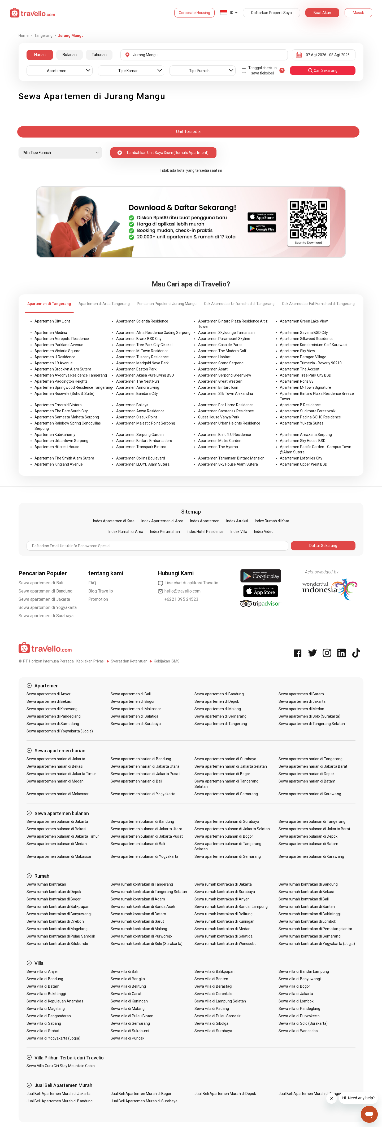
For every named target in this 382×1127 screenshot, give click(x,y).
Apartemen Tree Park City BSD (305, 375)
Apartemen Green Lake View (304, 321)
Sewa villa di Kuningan (129, 1001)
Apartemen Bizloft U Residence (224, 434)
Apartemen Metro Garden (219, 441)
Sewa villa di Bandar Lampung (304, 971)
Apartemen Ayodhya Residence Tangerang (70, 375)
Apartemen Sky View (297, 351)
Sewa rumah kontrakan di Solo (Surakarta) (147, 944)
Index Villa (239, 531)
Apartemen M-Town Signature (305, 387)
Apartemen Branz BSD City (139, 339)
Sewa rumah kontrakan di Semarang (310, 936)
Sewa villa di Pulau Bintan (132, 1016)
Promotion (98, 599)
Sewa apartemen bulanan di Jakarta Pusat (147, 836)
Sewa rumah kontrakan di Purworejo (141, 936)
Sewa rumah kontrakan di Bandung (308, 884)
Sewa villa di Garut (126, 994)
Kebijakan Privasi (90, 661)
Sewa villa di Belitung (128, 986)
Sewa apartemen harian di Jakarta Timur (61, 774)
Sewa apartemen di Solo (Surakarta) (309, 716)
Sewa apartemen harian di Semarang (226, 794)
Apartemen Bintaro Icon (218, 387)
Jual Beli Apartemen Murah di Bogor (141, 1093)
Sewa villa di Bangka (128, 979)
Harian (40, 54)
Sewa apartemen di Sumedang (53, 724)
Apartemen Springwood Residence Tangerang (73, 387)
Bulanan (69, 54)
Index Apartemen (204, 521)
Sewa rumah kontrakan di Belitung (223, 914)
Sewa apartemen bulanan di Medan (57, 844)
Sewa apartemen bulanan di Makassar (59, 856)
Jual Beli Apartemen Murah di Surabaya (144, 1101)
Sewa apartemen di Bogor (133, 701)
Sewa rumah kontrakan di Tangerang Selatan (149, 892)
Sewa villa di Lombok (296, 1001)
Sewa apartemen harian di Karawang (310, 794)
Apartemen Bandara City (137, 393)
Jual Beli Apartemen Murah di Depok (225, 1093)
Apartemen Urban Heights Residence (229, 423)
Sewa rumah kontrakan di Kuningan (224, 921)
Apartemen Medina (50, 332)
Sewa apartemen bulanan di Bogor (223, 836)
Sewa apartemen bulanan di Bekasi (56, 829)
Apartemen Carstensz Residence (226, 411)
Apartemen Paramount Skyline (224, 339)
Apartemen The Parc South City (61, 411)
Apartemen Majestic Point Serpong (145, 423)
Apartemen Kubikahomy (54, 434)
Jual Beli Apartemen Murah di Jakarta (58, 1093)
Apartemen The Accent (299, 369)
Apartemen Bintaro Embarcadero (144, 441)
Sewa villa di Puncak (128, 1038)
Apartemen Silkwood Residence (306, 339)
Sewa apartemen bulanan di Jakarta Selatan (232, 829)
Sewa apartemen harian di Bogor (222, 774)
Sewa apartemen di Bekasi (49, 701)
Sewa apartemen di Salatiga (134, 716)
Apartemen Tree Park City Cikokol (144, 345)
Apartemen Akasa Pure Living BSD (145, 375)
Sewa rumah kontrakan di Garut (137, 921)
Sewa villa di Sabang (44, 1023)
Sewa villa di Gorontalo (213, 994)
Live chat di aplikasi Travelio (188, 583)
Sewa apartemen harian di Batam (307, 781)
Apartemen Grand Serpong (221, 363)
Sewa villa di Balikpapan (214, 971)
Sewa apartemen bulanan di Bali (138, 844)
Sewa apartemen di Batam (301, 694)
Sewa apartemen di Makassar (136, 709)
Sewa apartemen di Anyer (49, 694)
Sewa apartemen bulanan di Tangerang (312, 821)
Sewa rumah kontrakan (46, 884)
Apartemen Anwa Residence (140, 411)
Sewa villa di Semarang (130, 1023)
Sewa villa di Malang (128, 1008)
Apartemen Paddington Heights (61, 381)
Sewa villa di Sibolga (211, 1023)
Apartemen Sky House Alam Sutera (228, 464)
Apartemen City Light (52, 321)
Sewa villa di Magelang (46, 1008)
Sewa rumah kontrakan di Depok (54, 892)
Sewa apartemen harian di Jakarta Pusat (145, 774)
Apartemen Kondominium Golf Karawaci (313, 345)
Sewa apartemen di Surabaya (46, 615)
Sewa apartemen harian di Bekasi (55, 766)
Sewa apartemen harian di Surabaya (225, 759)
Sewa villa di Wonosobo (298, 1031)
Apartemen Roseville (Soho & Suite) (64, 393)
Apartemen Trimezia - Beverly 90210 (311, 363)
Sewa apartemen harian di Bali (136, 781)
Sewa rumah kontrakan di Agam (138, 899)
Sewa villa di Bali (124, 971)
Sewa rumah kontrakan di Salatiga (223, 936)
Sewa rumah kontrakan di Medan (222, 929)
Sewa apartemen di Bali (41, 582)
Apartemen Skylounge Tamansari (226, 332)
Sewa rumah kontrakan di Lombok (307, 921)
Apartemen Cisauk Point (136, 417)
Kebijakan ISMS (167, 661)
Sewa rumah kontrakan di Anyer (221, 899)
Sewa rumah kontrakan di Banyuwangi (59, 914)
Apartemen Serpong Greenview (224, 375)
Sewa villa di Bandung (45, 979)
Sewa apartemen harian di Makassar (58, 794)
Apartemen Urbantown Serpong (61, 441)
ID (231, 12)
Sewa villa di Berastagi (213, 986)
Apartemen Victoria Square (57, 351)
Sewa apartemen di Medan (301, 709)
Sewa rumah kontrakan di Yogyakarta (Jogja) (317, 944)
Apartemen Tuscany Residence (142, 357)
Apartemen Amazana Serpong (306, 434)
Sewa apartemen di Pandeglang (54, 716)
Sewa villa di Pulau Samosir (217, 1016)
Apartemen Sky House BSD (302, 441)
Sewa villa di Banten (211, 979)
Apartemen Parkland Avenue (58, 345)
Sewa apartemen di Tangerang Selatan (312, 724)
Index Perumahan (165, 531)
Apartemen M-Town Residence (142, 351)
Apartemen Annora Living (137, 387)
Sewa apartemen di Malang (217, 709)
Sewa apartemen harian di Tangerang (310, 759)
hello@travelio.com (179, 591)
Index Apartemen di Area (162, 521)
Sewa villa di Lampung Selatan (220, 1001)
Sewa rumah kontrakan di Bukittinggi (310, 914)
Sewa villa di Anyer (42, 971)
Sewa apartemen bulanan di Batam (308, 844)
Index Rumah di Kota (272, 521)
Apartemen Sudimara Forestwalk (308, 411)
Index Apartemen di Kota (113, 521)
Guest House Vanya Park (218, 417)
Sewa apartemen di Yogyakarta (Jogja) (60, 731)
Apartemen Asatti (213, 369)
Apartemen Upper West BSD (303, 464)
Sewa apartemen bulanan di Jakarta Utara (146, 829)
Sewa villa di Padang (211, 1008)
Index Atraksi (237, 521)
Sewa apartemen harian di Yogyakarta (143, 794)
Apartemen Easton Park (136, 369)
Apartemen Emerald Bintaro (58, 405)
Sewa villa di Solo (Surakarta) (303, 1023)
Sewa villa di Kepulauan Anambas (55, 1001)
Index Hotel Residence (205, 531)
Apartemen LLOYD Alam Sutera (143, 464)
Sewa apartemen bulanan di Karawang (311, 856)
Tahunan (99, 54)
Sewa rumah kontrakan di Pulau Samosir (61, 936)
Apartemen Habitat (214, 357)
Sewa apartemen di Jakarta (44, 599)
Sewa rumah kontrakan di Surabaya (224, 892)
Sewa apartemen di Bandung (45, 591)
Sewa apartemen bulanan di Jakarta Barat (314, 829)
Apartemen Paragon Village (303, 357)
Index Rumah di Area (125, 531)
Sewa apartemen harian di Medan (55, 781)
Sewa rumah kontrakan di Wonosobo (225, 944)
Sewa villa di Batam (43, 986)
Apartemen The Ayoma (218, 447)
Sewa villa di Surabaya (213, 1031)
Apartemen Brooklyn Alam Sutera (62, 369)
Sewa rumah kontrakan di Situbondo (57, 944)
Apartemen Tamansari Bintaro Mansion (231, 458)
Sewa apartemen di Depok (216, 701)
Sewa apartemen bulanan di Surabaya (226, 821)
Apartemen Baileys (132, 405)
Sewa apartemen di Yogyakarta (48, 607)
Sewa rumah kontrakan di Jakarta (223, 884)
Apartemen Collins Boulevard (140, 458)
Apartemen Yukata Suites (301, 423)
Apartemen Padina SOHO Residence (310, 417)
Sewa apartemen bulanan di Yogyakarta (145, 856)
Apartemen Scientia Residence (142, 321)
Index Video (264, 531)
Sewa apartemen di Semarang (220, 716)
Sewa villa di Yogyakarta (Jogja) (53, 1038)
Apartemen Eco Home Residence (226, 405)
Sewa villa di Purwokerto (299, 1016)
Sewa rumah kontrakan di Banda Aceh (143, 906)
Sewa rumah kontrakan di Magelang (57, 929)
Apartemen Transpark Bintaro (141, 447)
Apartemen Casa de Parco (220, 345)
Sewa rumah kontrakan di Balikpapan (58, 906)
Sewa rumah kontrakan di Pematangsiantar (315, 929)
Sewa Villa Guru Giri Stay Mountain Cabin (61, 1066)
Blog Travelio (100, 591)
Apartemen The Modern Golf (222, 351)
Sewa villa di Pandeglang (299, 1008)
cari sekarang (322, 70)
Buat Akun (322, 13)
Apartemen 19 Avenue (53, 363)
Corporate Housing (194, 13)
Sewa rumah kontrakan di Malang (139, 929)
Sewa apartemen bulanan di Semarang (227, 856)
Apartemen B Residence (300, 405)
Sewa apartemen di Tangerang (220, 724)
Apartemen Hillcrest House (56, 447)
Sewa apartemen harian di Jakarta (56, 759)
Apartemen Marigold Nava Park (142, 363)
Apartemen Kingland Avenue (58, 464)
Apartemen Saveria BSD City (304, 332)
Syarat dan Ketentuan (129, 661)
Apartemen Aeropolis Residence (61, 339)
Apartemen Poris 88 (297, 381)
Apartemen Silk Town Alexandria (225, 393)
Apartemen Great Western (220, 381)
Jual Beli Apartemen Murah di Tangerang (313, 1093)
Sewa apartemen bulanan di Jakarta (57, 821)
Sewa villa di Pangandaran (49, 1016)
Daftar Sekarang (323, 545)
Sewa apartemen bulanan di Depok (308, 836)
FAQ (92, 582)
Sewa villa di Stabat (43, 1031)
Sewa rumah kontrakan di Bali (304, 899)
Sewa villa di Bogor (294, 986)
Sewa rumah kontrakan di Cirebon (55, 921)
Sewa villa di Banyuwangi (300, 979)
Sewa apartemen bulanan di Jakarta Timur (63, 836)
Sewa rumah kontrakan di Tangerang (142, 884)
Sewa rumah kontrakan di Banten (307, 906)
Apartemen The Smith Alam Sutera (64, 458)
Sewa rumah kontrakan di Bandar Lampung (231, 906)
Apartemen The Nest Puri (137, 381)
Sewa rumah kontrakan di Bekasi (306, 892)
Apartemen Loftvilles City (301, 458)
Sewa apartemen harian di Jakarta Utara (145, 766)
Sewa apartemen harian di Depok (307, 774)
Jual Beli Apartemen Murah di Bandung (60, 1101)
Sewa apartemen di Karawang (52, 709)
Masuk (358, 13)
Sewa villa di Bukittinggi (46, 994)
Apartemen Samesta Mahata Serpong (66, 417)
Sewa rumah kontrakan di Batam (138, 914)
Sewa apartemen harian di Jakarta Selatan (230, 766)
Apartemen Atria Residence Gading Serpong (153, 332)
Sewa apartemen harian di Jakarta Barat (313, 766)
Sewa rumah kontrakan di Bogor (54, 899)
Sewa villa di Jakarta (296, 994)
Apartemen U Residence (54, 357)
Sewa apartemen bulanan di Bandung (142, 821)
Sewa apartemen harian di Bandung (141, 759)
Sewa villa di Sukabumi (130, 1031)
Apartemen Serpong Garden (140, 434)
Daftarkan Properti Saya (271, 13)
